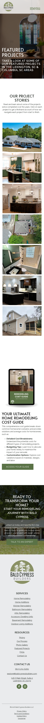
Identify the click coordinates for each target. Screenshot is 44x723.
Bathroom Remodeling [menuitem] (22, 609)
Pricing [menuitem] (22, 638)
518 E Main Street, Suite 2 (22, 678)
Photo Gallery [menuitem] (22, 645)
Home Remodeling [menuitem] (22, 598)
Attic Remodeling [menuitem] (22, 613)
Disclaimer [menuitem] (22, 718)
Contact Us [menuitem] (22, 656)
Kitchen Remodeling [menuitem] (22, 606)
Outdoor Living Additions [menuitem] (22, 624)
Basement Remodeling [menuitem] (22, 620)
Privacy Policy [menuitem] (22, 711)
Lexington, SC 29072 (22, 681)
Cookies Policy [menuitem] (22, 716)
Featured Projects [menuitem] (22, 648)
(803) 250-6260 (22, 669)
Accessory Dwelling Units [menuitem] (22, 617)
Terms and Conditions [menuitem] (21, 714)
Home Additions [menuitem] (22, 602)
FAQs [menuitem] (22, 652)
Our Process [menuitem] (22, 641)
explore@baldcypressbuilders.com (22, 674)
